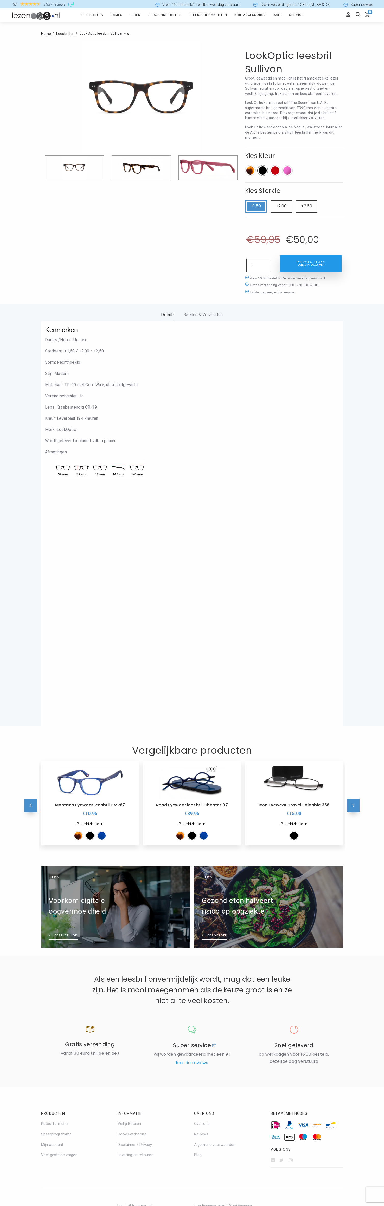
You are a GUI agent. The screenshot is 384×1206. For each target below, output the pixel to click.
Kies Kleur (260, 156)
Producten (53, 906)
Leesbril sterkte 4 (285, 1087)
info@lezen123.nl (209, 1163)
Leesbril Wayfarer (208, 1077)
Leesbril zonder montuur (214, 1088)
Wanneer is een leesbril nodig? (67, 1056)
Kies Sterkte (263, 191)
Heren (135, 15)
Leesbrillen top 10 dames (63, 1036)
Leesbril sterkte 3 (285, 1067)
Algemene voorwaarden (214, 937)
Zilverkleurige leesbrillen (138, 1019)
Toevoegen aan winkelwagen (311, 263)
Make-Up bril (204, 1098)
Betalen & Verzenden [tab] (203, 314)
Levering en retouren (135, 947)
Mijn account (52, 937)
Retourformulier (55, 916)
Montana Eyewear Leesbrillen (218, 1008)
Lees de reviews (192, 855)
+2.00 (281, 206)
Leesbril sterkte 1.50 (287, 1036)
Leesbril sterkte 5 (285, 1108)
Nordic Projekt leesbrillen (215, 1019)
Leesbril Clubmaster (210, 1067)
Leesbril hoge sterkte (288, 1015)
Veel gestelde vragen (59, 947)
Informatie (130, 906)
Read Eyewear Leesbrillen (215, 1029)
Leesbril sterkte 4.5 (286, 1098)
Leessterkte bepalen (287, 1119)
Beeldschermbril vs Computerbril (69, 1015)
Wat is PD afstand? (57, 1087)
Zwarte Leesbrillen (133, 1029)
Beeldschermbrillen (208, 15)
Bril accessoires (250, 15)
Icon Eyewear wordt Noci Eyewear (222, 998)
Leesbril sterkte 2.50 (287, 1056)
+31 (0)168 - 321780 (211, 1157)
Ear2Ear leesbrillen (133, 1077)
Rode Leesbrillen (131, 1008)
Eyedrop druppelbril (133, 1088)
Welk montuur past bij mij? (216, 1108)
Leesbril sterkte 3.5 (286, 1077)
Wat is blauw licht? (57, 1077)
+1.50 (256, 206)
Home (46, 34)
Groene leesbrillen (56, 1115)
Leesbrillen (65, 34)
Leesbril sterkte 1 (285, 1025)
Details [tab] (168, 314)
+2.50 (306, 206)
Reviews (201, 927)
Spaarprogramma (56, 927)
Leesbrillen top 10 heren (62, 1046)
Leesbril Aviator (207, 1057)
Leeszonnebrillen (165, 15)
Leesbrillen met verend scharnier (69, 1025)
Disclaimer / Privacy (135, 937)
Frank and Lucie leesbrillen (140, 1098)
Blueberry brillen (131, 1067)
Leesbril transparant (134, 998)
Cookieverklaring (132, 927)
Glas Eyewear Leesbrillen (138, 1108)
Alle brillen (91, 15)
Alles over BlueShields (136, 1057)
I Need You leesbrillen (136, 1119)
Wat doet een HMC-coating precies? (73, 1067)
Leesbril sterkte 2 (285, 1046)
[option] (141, 97)
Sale (278, 15)
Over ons (204, 906)
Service (296, 15)
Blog (198, 947)
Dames (116, 15)
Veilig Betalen (129, 916)
